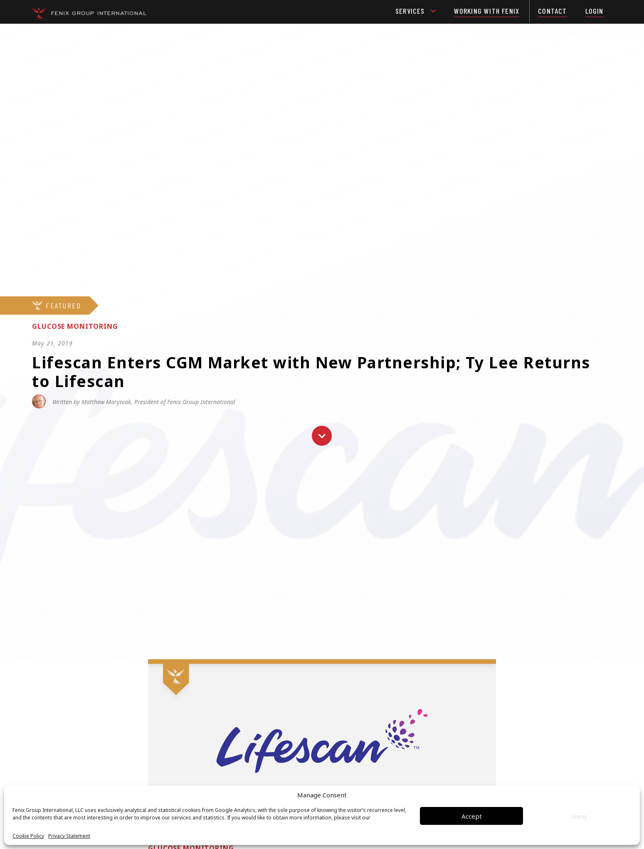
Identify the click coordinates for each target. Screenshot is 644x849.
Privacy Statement (69, 836)
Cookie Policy (28, 836)
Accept (471, 816)
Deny (579, 816)
